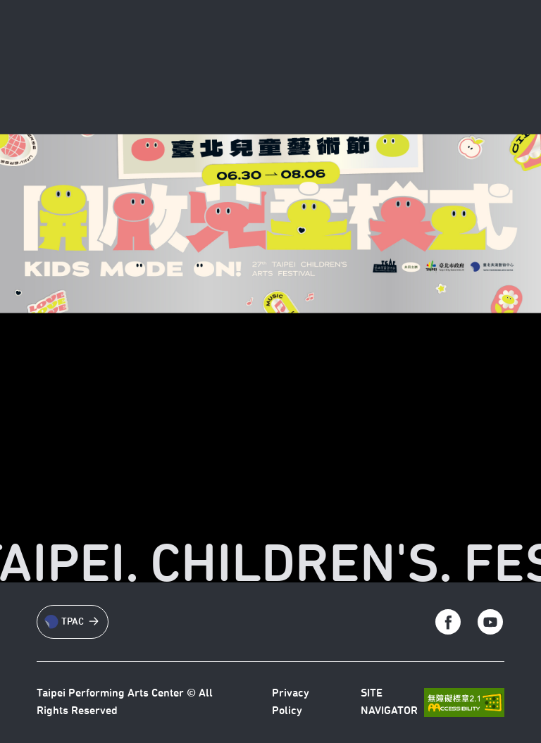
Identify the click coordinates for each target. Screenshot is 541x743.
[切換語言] (482, 38)
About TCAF (211, 38)
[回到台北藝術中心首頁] (397, 38)
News (276, 38)
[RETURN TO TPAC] (63, 38)
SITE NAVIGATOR (389, 702)
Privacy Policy (290, 702)
